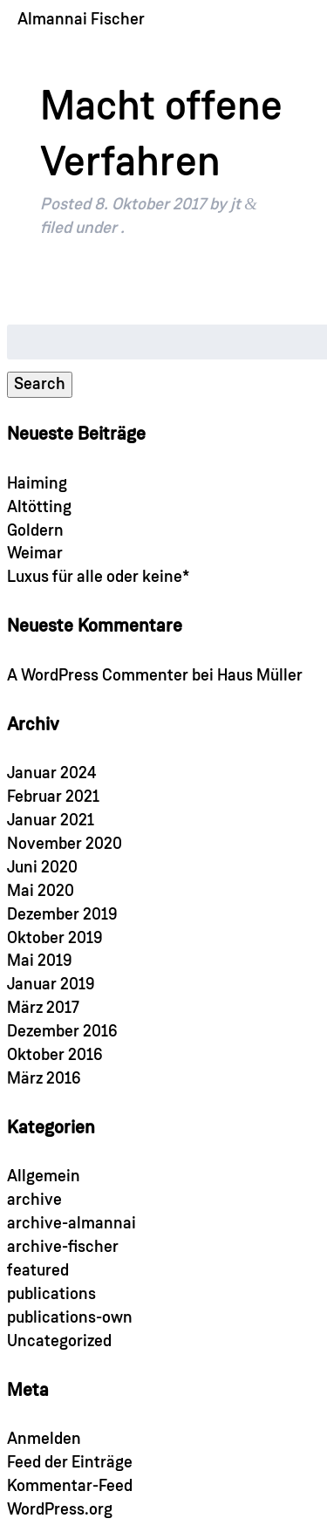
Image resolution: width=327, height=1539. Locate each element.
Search (39, 384)
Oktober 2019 (55, 938)
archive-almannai (71, 1223)
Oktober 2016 (55, 1055)
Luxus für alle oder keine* (98, 577)
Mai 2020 (40, 891)
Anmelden (44, 1439)
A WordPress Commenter (97, 675)
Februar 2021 (53, 797)
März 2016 (44, 1078)
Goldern (35, 531)
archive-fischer (63, 1247)
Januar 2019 (51, 984)
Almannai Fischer (81, 19)
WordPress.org (59, 1509)
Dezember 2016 (62, 1031)
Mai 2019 (39, 961)
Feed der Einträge (70, 1462)
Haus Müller (260, 675)
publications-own (70, 1318)
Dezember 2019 (62, 914)
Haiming (37, 483)
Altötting (39, 507)
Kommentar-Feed (70, 1486)
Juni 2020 (42, 867)
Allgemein (43, 1176)
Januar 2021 (50, 820)
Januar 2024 (51, 773)
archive (34, 1200)
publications (51, 1294)
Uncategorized (59, 1341)
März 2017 (43, 1008)
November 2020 (64, 844)
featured (38, 1270)
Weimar (35, 553)
